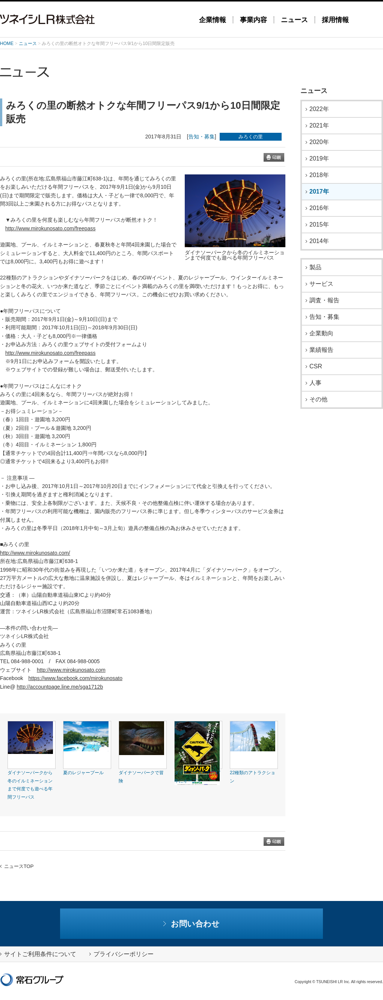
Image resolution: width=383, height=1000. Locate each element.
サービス (321, 284)
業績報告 (321, 350)
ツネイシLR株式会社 (94, 19)
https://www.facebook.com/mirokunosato (75, 678)
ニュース (294, 20)
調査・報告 (324, 300)
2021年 (319, 126)
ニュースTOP (16, 866)
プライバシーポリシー (121, 954)
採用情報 (335, 20)
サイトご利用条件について (38, 954)
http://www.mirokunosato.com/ (35, 553)
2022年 (319, 109)
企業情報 (212, 20)
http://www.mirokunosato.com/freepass (50, 228)
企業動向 (321, 333)
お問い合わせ (191, 923)
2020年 (319, 142)
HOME (7, 43)
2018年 (319, 175)
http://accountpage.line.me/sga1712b (60, 687)
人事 (315, 383)
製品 (315, 267)
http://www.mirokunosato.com (71, 670)
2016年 (319, 208)
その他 (318, 399)
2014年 (319, 241)
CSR (315, 366)
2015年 (319, 225)
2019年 (319, 159)
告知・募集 (201, 137)
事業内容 (253, 20)
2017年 (319, 192)
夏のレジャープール (83, 772)
